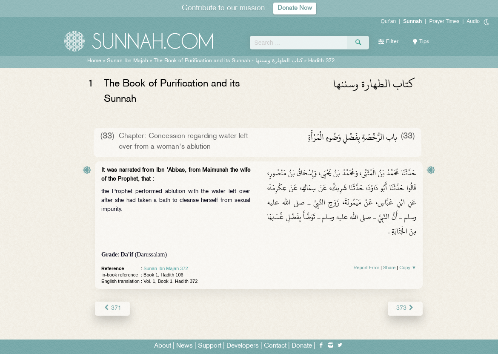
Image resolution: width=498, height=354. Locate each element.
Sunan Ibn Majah (127, 60)
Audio (473, 21)
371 (112, 308)
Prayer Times (444, 21)
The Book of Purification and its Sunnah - (229, 60)
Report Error (366, 267)
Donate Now (295, 8)
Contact (275, 346)
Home (94, 60)
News (184, 346)
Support (209, 346)
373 (405, 308)
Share (389, 267)
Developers (242, 346)
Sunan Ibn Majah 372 (165, 268)
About (162, 346)
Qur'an (388, 21)
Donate (302, 346)
